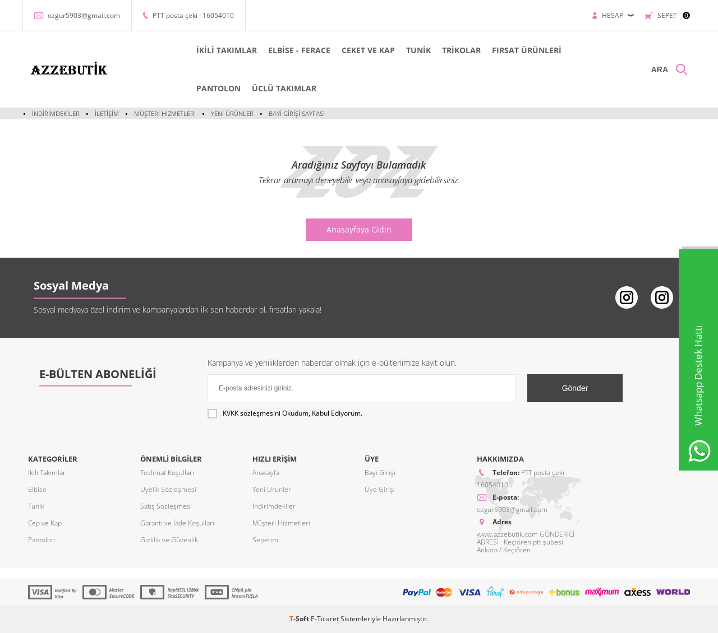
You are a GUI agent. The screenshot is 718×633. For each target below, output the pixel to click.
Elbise (37, 489)
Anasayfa (265, 472)
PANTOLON (218, 88)
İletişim (107, 113)
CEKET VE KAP (368, 50)
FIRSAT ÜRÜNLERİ (526, 50)
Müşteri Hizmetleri (165, 113)
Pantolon (41, 539)
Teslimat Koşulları (167, 472)
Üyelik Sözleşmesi (168, 489)
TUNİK (418, 50)
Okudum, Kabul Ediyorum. (285, 413)
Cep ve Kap (45, 523)
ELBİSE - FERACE (299, 50)
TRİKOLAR (461, 50)
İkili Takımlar (47, 472)
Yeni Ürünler (232, 113)
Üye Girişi (380, 489)
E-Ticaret (325, 618)
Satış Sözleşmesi (166, 506)
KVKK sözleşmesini (251, 413)
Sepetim (265, 539)
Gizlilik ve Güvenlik (169, 539)
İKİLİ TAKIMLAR (226, 50)
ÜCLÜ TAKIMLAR (284, 88)
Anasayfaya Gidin (359, 229)
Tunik (36, 506)
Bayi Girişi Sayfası (297, 113)
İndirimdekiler (56, 113)
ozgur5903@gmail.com (84, 15)
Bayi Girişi (380, 472)
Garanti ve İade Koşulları (177, 523)
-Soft (300, 618)
